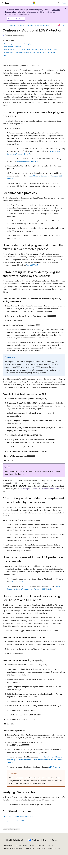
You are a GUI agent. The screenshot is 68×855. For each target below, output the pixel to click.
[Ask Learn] (59, 25)
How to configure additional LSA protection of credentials (38, 489)
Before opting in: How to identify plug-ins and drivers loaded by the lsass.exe (29, 52)
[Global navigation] (2, 3)
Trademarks (40, 848)
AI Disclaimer (8, 845)
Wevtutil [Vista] (32, 265)
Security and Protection (16, 25)
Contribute (40, 845)
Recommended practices (12, 47)
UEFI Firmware (54, 767)
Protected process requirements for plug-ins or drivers (22, 44)
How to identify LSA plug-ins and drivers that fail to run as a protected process (30, 49)
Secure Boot (16, 582)
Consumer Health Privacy (12, 848)
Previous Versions (21, 845)
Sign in (64, 3)
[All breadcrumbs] (4, 25)
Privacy (49, 845)
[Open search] (59, 3)
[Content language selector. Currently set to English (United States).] (14, 840)
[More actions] (63, 25)
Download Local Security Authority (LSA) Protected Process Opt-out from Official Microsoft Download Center (35, 759)
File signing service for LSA (13, 821)
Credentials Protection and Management (39, 25)
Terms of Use (29, 848)
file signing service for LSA (26, 161)
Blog (31, 845)
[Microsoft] (34, 3)
